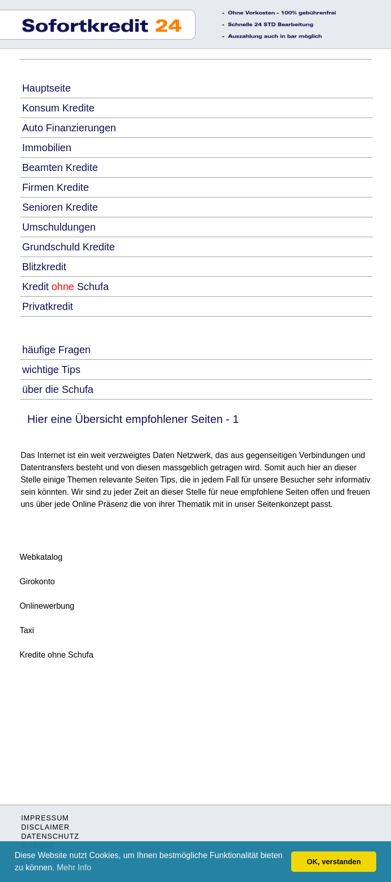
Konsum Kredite (58, 107)
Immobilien (46, 147)
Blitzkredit (44, 266)
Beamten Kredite (60, 167)
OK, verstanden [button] (334, 862)
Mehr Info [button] (74, 867)
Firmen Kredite (55, 187)
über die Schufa (57, 389)
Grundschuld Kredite (68, 246)
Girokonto (36, 581)
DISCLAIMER (45, 827)
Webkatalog (40, 557)
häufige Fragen (56, 349)
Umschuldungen (59, 227)
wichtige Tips (51, 369)
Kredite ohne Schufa (56, 654)
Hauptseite (46, 88)
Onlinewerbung (46, 606)
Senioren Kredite (60, 207)
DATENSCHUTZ (50, 836)
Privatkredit (47, 306)
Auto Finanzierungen (69, 127)
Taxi (26, 630)
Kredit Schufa (65, 286)
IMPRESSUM (45, 818)
